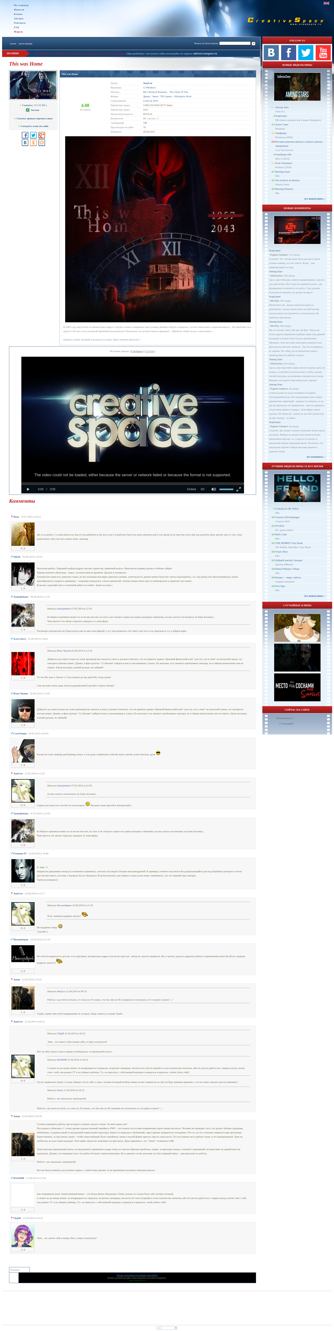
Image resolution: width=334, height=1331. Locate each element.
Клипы (18, 14)
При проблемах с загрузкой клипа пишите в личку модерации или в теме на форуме (80, 53)
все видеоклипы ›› (314, 198)
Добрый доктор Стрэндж (288, 560)
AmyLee (61, 991)
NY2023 (279, 525)
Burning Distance (284, 188)
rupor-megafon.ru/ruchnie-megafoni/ (149, 1278)
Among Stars (282, 107)
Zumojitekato (64, 608)
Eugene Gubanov (279, 254)
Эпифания (280, 133)
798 (145, 122)
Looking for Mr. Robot (287, 508)
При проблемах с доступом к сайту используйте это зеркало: (160, 53)
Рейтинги (20, 23)
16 (144, 118)
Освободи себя (283, 154)
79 (144, 127)
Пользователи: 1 (285, 718)
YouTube (149, 351)
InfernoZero (276, 275)
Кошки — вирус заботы (288, 577)
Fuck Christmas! (283, 163)
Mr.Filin (274, 300)
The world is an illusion (287, 180)
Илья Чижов (64, 650)
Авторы (19, 18)
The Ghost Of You (178, 91)
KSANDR (62, 1059)
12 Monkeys (149, 87)
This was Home (69, 74)
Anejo (60, 1090)
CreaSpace (137, 351)
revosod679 (288, 723)
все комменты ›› (316, 456)
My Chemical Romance (155, 91)
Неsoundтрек (64, 905)
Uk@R (60, 1033)
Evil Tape (280, 586)
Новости (19, 9)
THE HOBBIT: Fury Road (288, 543)
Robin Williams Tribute (287, 568)
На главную (21, 5)
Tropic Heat (281, 551)
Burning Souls (282, 171)
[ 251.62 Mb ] (33, 105)
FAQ (16, 27)
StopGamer (281, 115)
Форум (18, 31)
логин (13, 43)
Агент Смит (281, 124)
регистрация (25, 43)
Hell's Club (281, 534)
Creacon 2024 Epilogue (287, 517)
